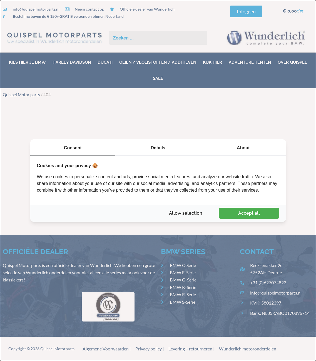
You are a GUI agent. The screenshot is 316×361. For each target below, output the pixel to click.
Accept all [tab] (249, 213)
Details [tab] (158, 147)
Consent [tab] (73, 147)
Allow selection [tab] (185, 213)
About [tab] (243, 147)
